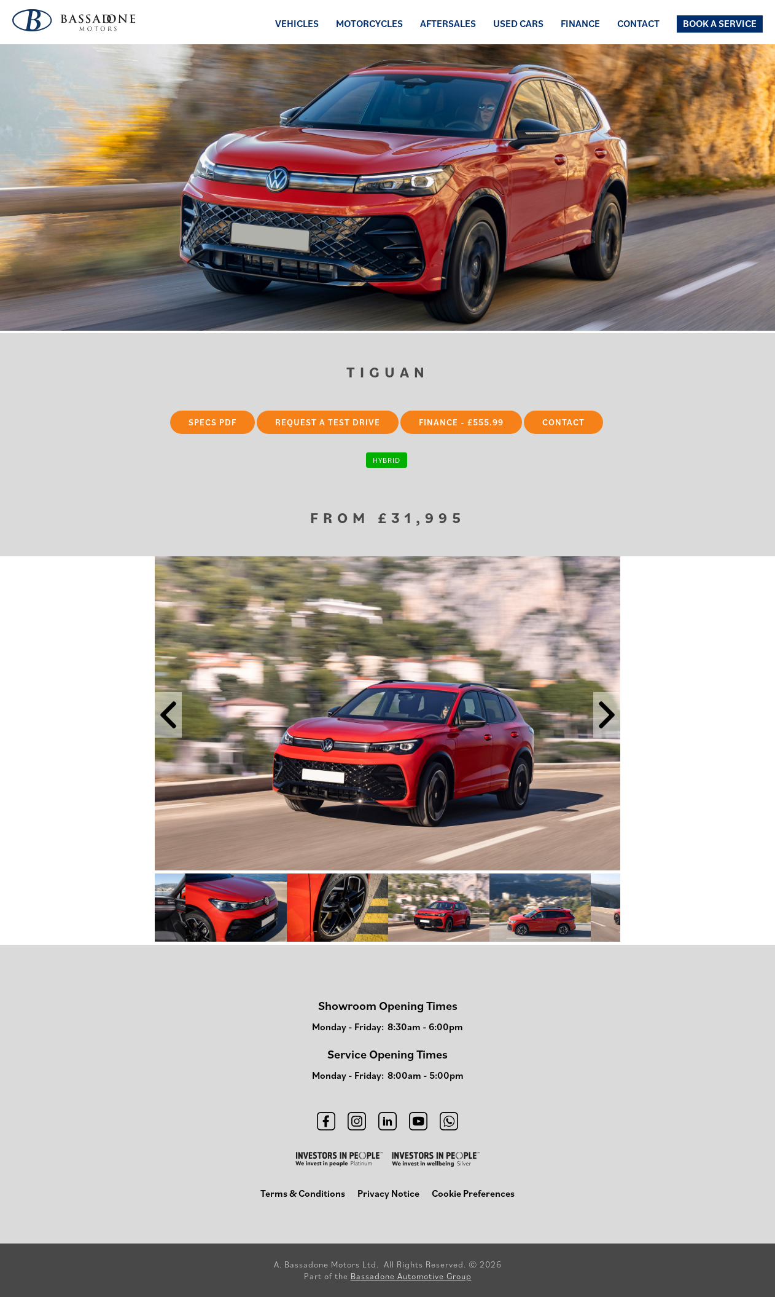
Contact (638, 23)
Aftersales (448, 23)
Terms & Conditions (302, 1193)
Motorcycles (369, 23)
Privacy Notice (388, 1193)
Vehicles (297, 23)
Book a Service (720, 23)
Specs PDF (212, 422)
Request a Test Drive (327, 422)
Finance (580, 23)
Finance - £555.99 (461, 422)
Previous (145, 909)
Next (629, 909)
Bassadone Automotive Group (411, 1276)
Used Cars (518, 23)
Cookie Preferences (473, 1193)
